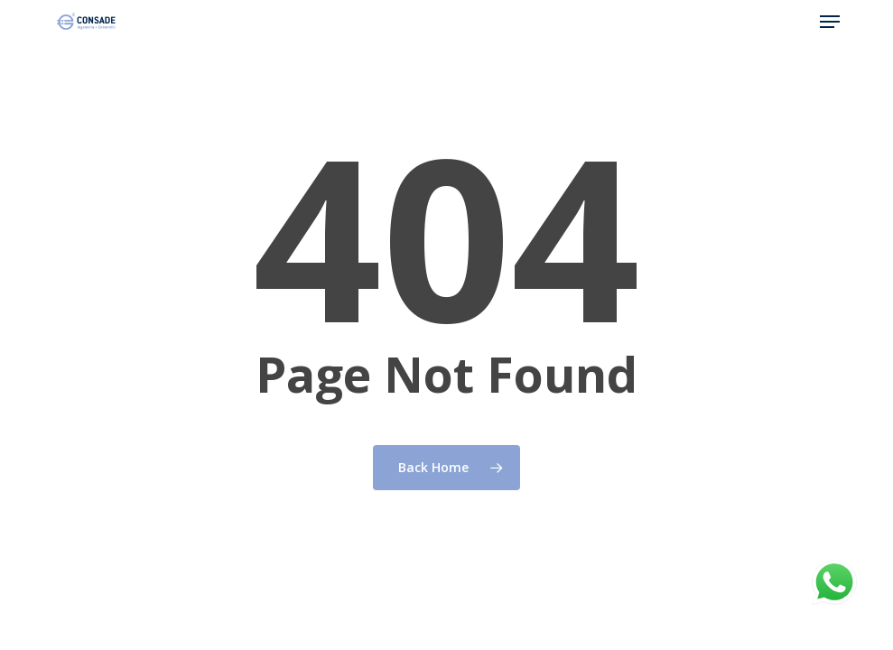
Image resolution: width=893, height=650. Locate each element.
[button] (830, 22)
